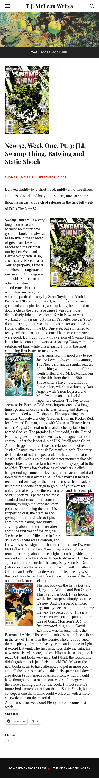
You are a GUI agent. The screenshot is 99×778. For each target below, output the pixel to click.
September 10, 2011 (53, 177)
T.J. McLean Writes (50, 5)
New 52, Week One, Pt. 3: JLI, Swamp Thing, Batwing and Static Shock (46, 153)
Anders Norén (79, 768)
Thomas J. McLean (19, 177)
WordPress (37, 768)
